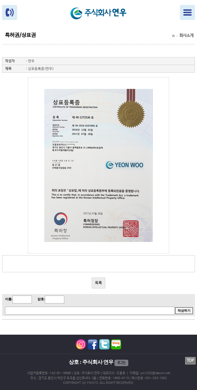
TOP (190, 361)
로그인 (121, 363)
